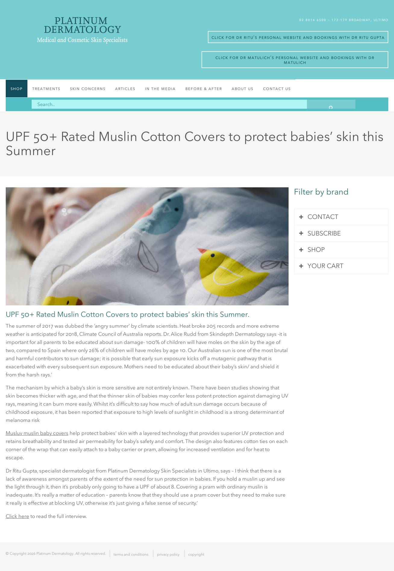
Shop (17, 88)
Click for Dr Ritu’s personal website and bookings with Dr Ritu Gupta (298, 37)
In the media (160, 88)
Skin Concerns (87, 88)
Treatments (46, 88)
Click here (17, 516)
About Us (242, 88)
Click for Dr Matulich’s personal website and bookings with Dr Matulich (294, 59)
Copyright (196, 554)
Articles (125, 88)
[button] (331, 104)
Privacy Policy (168, 554)
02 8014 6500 (313, 19)
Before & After (203, 88)
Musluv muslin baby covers (37, 433)
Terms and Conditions (131, 554)
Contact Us (277, 88)
